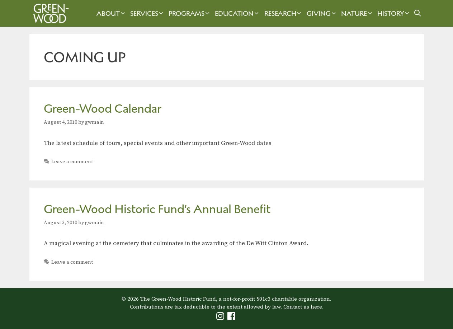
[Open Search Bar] (417, 13)
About (111, 13)
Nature (357, 13)
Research (283, 13)
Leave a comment (72, 162)
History (394, 13)
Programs (190, 13)
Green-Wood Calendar (102, 108)
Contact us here (302, 307)
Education (237, 13)
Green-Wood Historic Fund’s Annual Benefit (157, 209)
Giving (322, 13)
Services (147, 13)
